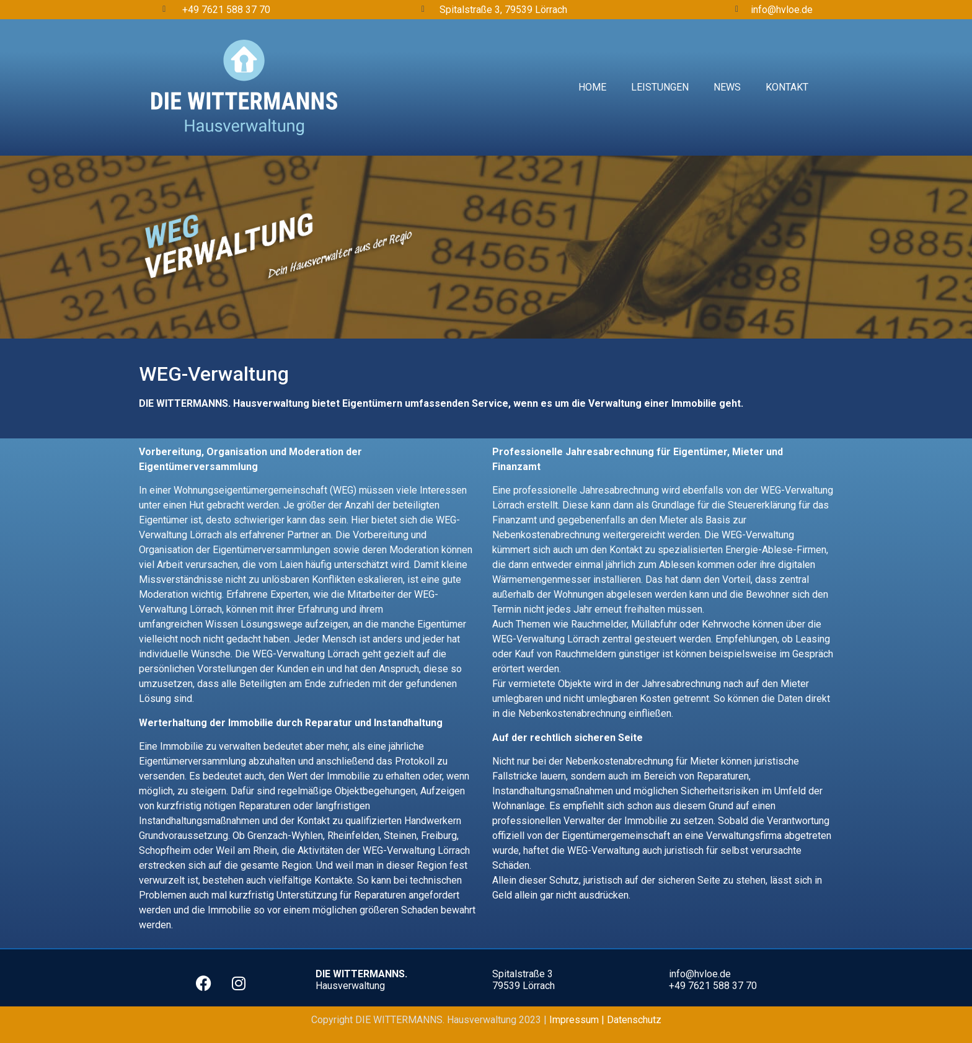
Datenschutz (634, 1020)
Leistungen (660, 87)
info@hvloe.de (782, 10)
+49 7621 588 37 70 (226, 10)
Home (592, 87)
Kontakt (787, 87)
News (727, 87)
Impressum (575, 1020)
